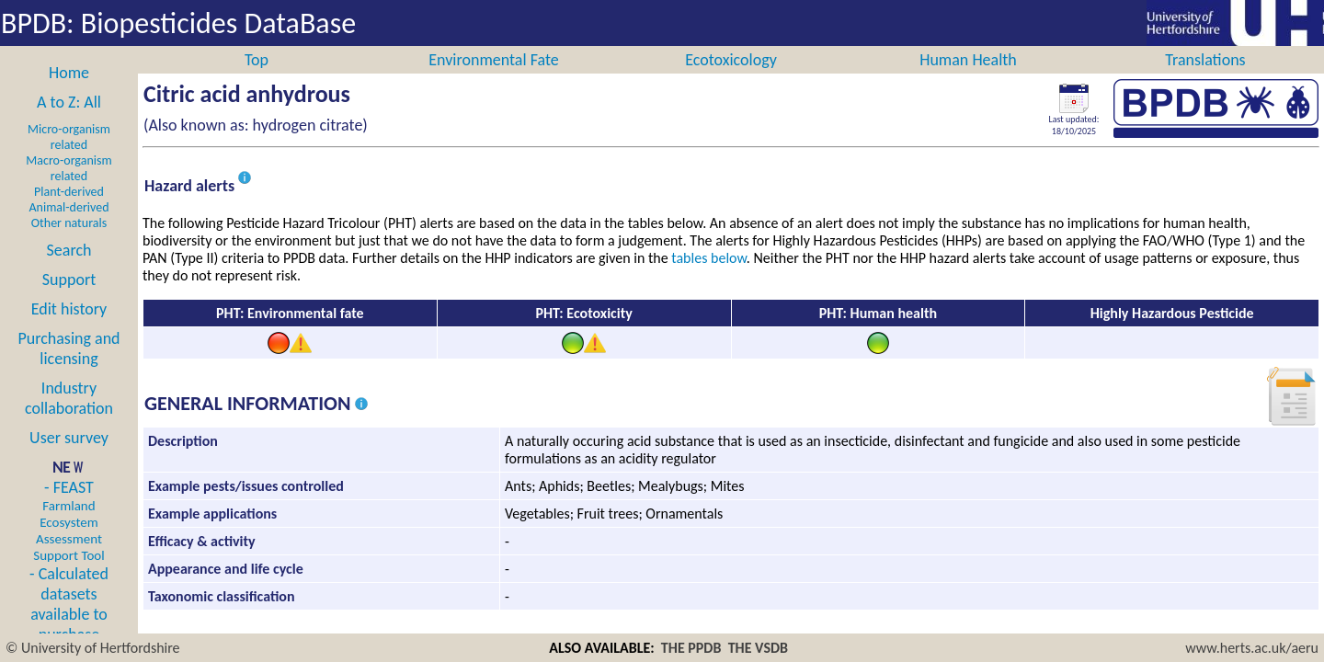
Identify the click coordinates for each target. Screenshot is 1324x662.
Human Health (968, 80)
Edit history (69, 329)
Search (69, 270)
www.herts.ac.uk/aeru (1251, 647)
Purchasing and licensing (68, 368)
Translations (1205, 80)
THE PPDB (691, 647)
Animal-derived (69, 227)
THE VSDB (758, 647)
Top (256, 80)
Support (69, 300)
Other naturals (69, 243)
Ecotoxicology (731, 80)
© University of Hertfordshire (93, 647)
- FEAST (68, 540)
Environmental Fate (493, 80)
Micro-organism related (69, 157)
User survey (68, 458)
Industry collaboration (69, 418)
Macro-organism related (68, 188)
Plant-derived (69, 212)
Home (69, 93)
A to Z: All (69, 122)
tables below (709, 278)
